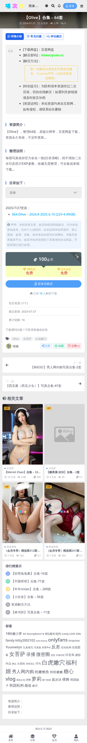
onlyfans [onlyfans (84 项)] (57, 639)
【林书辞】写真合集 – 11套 (30, 612)
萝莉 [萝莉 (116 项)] (37, 678)
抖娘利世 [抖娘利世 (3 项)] (60, 655)
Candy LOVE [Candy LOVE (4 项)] (68, 633)
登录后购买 (43, 283)
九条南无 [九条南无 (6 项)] (28, 647)
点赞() (74, 345)
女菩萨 (44, 23)
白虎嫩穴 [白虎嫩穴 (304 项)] (53, 662)
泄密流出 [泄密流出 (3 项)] (30, 663)
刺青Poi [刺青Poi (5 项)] (46, 647)
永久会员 (64, 269)
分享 (46, 345)
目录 (13, 193)
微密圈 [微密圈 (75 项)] (43, 654)
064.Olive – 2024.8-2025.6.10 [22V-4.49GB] (43, 214)
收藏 (59, 345)
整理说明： (15, 706)
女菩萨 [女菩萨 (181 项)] (17, 654)
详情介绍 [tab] (15, 36)
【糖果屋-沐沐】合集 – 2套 (63, 472)
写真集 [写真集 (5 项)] (37, 647)
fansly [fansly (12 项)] (10, 640)
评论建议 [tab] (54, 36)
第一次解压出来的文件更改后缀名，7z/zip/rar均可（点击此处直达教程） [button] (51, 74)
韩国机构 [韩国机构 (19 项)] (16, 685)
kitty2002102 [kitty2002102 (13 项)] (25, 640)
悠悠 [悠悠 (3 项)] (53, 655)
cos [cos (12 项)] (78, 633)
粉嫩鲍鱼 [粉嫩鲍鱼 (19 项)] (42, 671)
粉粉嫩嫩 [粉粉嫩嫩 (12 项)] (56, 672)
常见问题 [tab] (34, 36)
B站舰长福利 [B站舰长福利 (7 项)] (53, 634)
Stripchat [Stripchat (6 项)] (74, 640)
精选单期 (11, 546)
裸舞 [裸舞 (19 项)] (65, 679)
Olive (16, 339)
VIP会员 (29, 269)
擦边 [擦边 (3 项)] (14, 663)
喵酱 (12, 346)
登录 (70, 6)
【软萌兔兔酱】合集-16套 (29, 573)
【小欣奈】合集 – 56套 (27, 597)
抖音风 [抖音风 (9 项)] (69, 655)
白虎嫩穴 (41, 339)
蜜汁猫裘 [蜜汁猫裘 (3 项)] (46, 679)
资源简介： (15, 701)
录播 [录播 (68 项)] (30, 654)
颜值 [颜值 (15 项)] (28, 685)
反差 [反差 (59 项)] (55, 647)
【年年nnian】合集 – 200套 (31, 589)
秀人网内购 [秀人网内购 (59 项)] (23, 671)
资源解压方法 (20, 604)
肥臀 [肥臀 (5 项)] (28, 679)
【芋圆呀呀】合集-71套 (28, 581)
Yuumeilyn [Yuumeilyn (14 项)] (14, 647)
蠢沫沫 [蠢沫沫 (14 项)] (56, 679)
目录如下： (15, 712)
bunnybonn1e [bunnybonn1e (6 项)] (35, 634)
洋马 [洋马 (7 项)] (38, 663)
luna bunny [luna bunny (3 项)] (41, 640)
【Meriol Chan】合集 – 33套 (21, 473)
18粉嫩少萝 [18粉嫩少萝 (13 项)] (14, 633)
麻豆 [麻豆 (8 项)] (35, 685)
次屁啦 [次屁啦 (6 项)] (21, 663)
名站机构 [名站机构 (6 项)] (66, 647)
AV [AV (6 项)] (24, 634)
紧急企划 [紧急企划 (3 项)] (20, 679)
